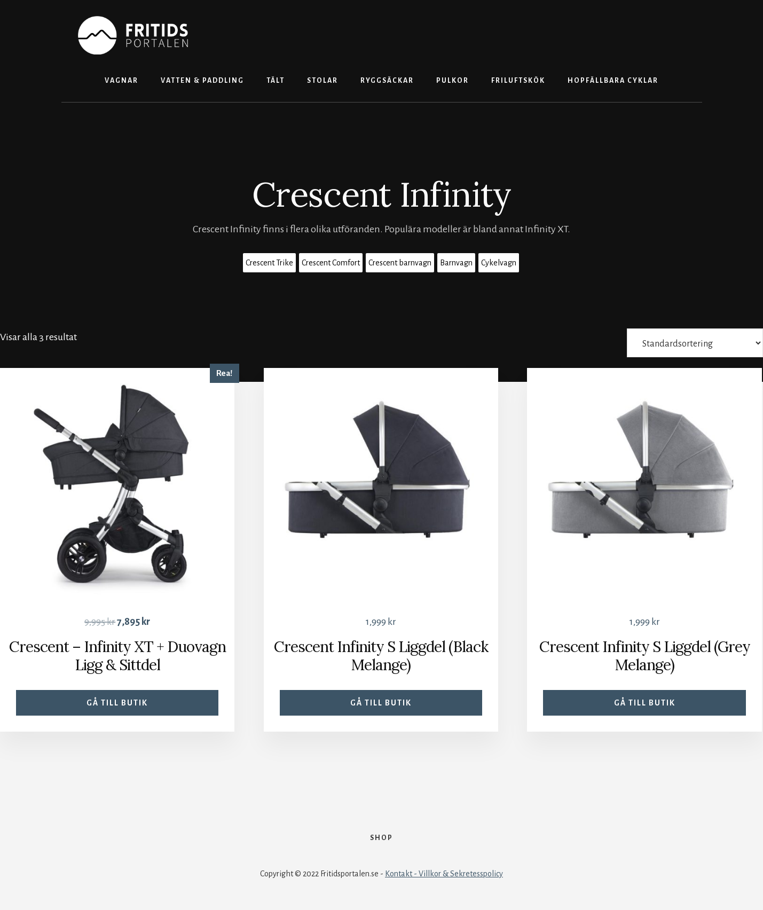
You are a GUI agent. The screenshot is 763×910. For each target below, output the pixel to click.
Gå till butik (117, 703)
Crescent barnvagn (399, 262)
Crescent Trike (269, 262)
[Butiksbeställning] (695, 342)
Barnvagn (456, 262)
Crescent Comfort (331, 262)
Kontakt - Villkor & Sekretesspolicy (444, 873)
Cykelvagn (498, 262)
